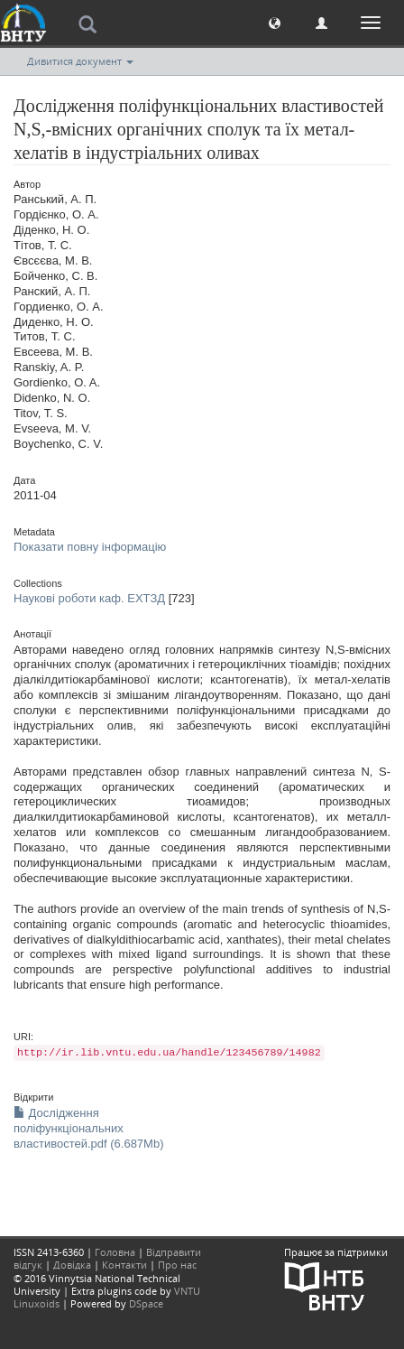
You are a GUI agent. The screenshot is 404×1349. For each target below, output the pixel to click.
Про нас (177, 1264)
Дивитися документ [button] (80, 61)
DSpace (146, 1303)
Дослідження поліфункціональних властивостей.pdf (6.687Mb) (88, 1128)
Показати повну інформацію (90, 547)
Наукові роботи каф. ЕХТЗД (89, 598)
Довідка (72, 1264)
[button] (274, 22)
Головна (115, 1252)
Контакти (124, 1264)
